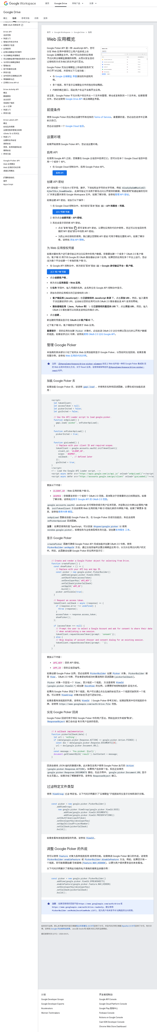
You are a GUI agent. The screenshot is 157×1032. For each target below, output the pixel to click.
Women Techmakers (50, 1013)
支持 (45, 18)
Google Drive (12, 12)
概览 (5, 18)
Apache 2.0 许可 (128, 926)
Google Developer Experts (52, 1004)
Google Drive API (74, 99)
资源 (91, 3)
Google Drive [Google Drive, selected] (60, 3)
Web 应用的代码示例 (76, 355)
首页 (47, 3)
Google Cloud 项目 (75, 126)
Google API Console (108, 999)
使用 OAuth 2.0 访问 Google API (99, 334)
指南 (90, 32)
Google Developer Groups (52, 999)
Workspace (22, 3)
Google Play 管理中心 (108, 1008)
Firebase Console (106, 1013)
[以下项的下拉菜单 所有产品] (83, 3)
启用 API (59, 173)
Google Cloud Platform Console (113, 1004)
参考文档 (25, 18)
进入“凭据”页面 (62, 212)
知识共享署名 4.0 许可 (85, 926)
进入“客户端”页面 (58, 272)
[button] (18, 38)
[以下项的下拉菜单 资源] (96, 3)
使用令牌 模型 (65, 511)
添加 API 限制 (77, 239)
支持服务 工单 (122, 530)
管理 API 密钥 (122, 194)
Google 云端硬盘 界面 (66, 76)
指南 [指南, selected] (14, 18)
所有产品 (76, 3)
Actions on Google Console (111, 1017)
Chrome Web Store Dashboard (112, 1026)
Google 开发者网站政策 (60, 929)
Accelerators (47, 1008)
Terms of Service (102, 117)
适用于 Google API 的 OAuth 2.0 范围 (89, 499)
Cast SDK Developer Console (111, 1022)
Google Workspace (62, 32)
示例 (36, 18)
